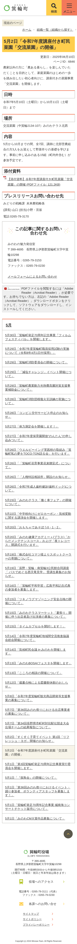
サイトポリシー (32, 919)
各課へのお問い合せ (42, 904)
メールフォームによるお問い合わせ (32, 276)
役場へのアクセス (41, 881)
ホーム (26, 29)
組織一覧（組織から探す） (55, 29)
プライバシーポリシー (36, 924)
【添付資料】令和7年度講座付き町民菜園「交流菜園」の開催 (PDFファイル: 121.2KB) (40, 181)
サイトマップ (31, 913)
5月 (9, 325)
